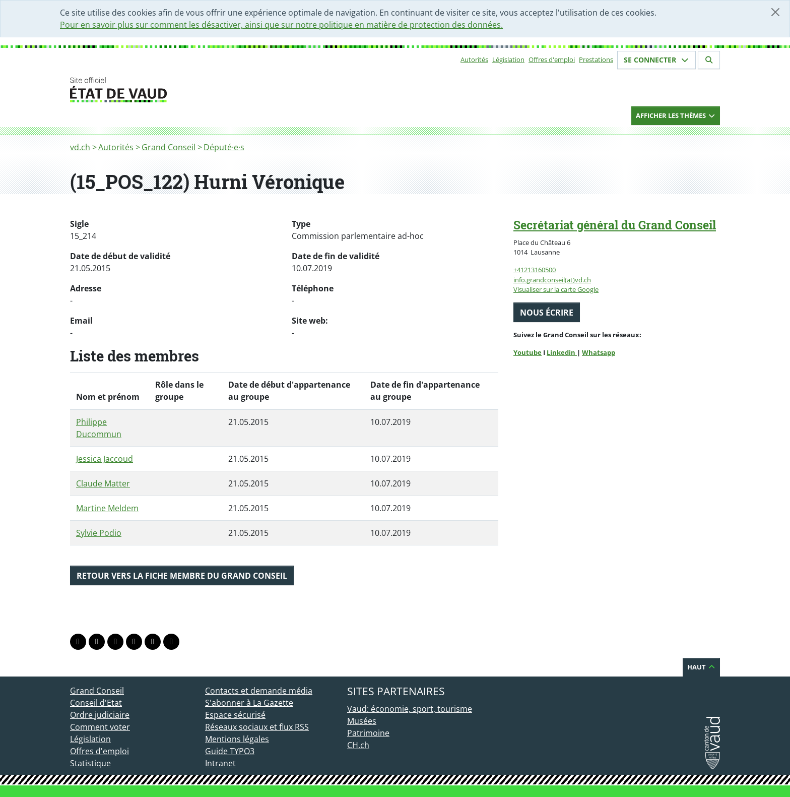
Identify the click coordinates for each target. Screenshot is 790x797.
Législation (508, 59)
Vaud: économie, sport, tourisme (409, 708)
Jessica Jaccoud (104, 458)
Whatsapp (598, 352)
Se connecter (656, 60)
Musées (361, 720)
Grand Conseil (168, 147)
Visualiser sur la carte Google (556, 289)
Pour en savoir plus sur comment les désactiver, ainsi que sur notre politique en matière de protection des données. (281, 24)
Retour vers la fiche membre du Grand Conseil (182, 575)
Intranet (220, 763)
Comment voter (100, 726)
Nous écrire (546, 312)
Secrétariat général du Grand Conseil (614, 224)
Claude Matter (103, 483)
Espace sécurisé (235, 714)
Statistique (90, 763)
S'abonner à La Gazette (249, 702)
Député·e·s (224, 147)
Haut (701, 666)
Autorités (474, 59)
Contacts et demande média (258, 690)
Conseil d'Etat (96, 702)
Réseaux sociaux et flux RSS (257, 726)
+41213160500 (534, 269)
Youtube (527, 352)
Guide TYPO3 (229, 751)
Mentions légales (237, 739)
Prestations (596, 59)
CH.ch (358, 745)
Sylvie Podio (98, 532)
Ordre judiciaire (99, 714)
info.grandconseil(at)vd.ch (552, 279)
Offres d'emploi (552, 59)
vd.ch (80, 147)
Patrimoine (368, 733)
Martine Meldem (107, 508)
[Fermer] (775, 12)
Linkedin (562, 352)
